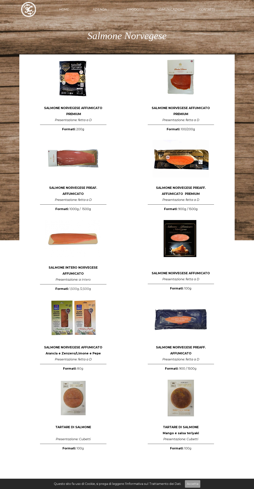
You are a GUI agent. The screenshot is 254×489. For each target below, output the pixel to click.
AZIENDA (100, 9)
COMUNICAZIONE (171, 9)
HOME (64, 9)
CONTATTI (207, 9)
